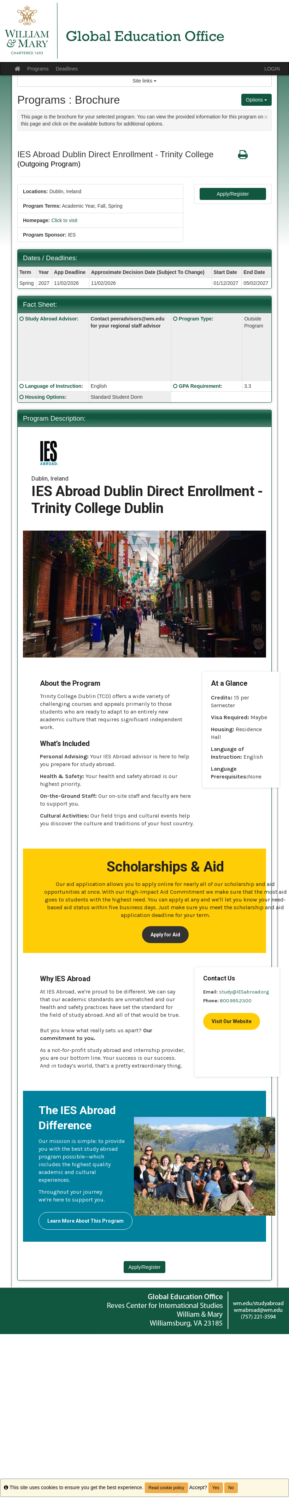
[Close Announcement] (266, 117)
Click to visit (64, 220)
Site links (144, 81)
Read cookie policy (166, 1487)
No (231, 1487)
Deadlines (67, 69)
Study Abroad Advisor (51, 319)
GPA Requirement (199, 386)
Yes (215, 1487)
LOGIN (272, 69)
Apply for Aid (165, 934)
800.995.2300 (236, 1001)
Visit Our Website (232, 1021)
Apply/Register (233, 194)
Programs (38, 69)
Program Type (195, 319)
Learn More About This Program (85, 1221)
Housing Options (45, 397)
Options (256, 100)
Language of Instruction (53, 386)
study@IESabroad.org (244, 992)
